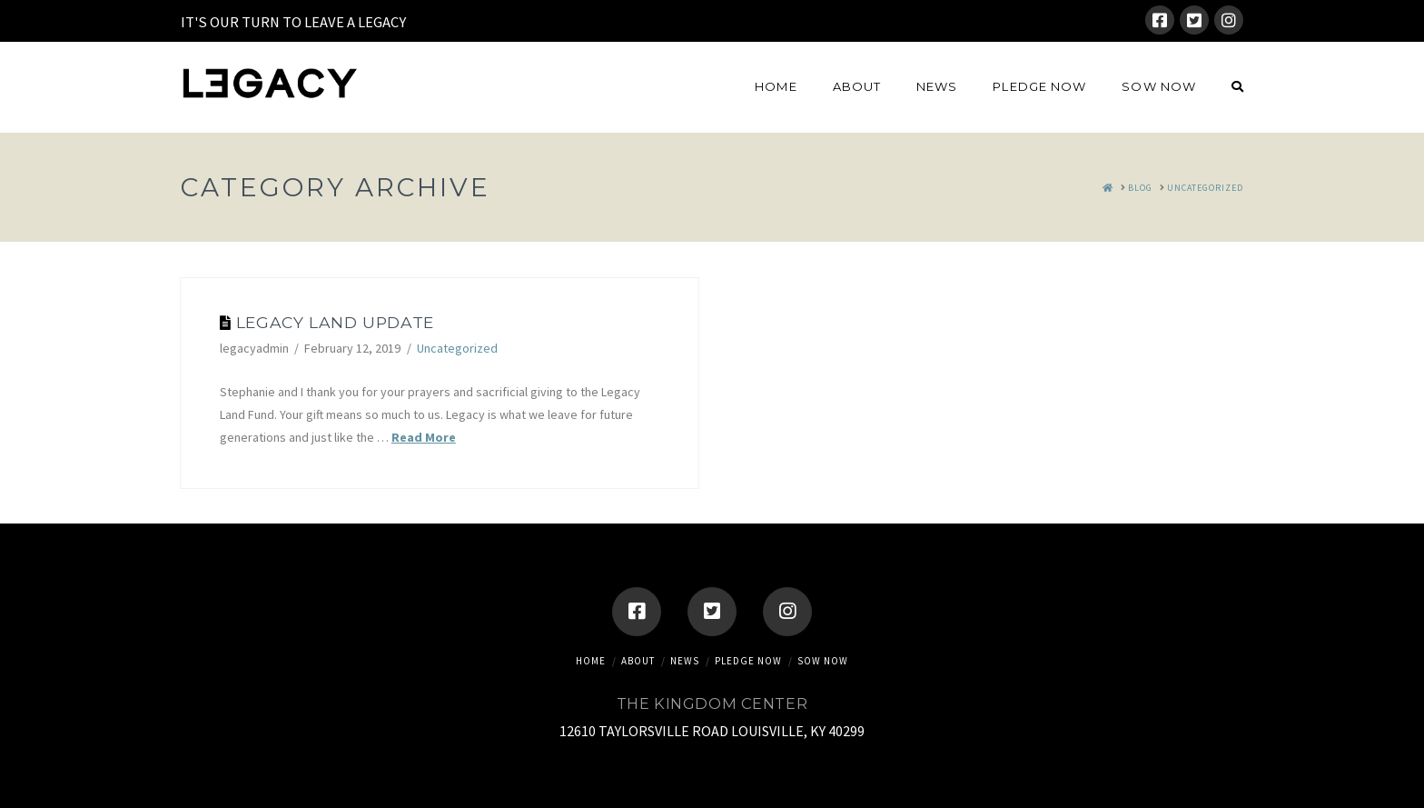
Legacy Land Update (335, 322)
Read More (423, 437)
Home (591, 660)
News (684, 660)
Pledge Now (748, 660)
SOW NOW (822, 660)
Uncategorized (457, 348)
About (638, 660)
